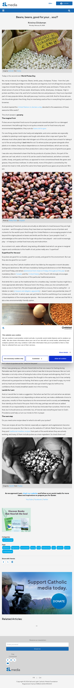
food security (46, 548)
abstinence (6, 548)
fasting (33, 548)
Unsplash (22, 220)
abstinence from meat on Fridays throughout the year (44, 271)
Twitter (45, 499)
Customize (37, 358)
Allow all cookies (60, 358)
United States (34, 274)
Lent (53, 548)
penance (60, 548)
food (38, 548)
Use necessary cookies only (13, 358)
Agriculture (15, 548)
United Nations (7, 551)
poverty (67, 548)
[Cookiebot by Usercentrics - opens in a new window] (63, 328)
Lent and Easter (8, 540)
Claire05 (11, 486)
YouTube (29, 499)
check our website (30, 493)
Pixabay (19, 71)
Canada (19, 274)
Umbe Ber (11, 71)
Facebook (38, 499)
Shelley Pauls (13, 220)
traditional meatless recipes (20, 431)
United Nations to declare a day (30, 107)
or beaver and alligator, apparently (27, 291)
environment (25, 548)
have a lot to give (39, 128)
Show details (63, 352)
